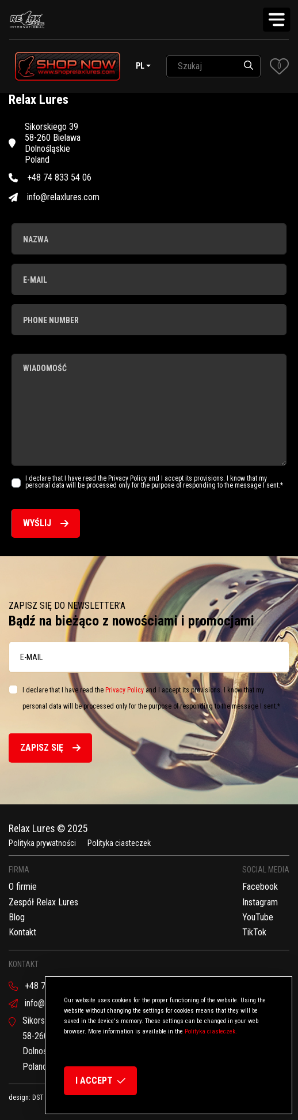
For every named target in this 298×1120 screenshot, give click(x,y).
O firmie (23, 886)
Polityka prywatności (42, 843)
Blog (17, 917)
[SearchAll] (201, 66)
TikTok (254, 932)
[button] (279, 66)
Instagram (260, 902)
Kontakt (22, 932)
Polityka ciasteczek (119, 843)
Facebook (260, 886)
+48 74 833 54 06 (50, 177)
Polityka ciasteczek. (211, 1031)
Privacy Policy (124, 690)
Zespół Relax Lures (43, 902)
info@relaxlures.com (54, 197)
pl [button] (140, 65)
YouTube (257, 917)
